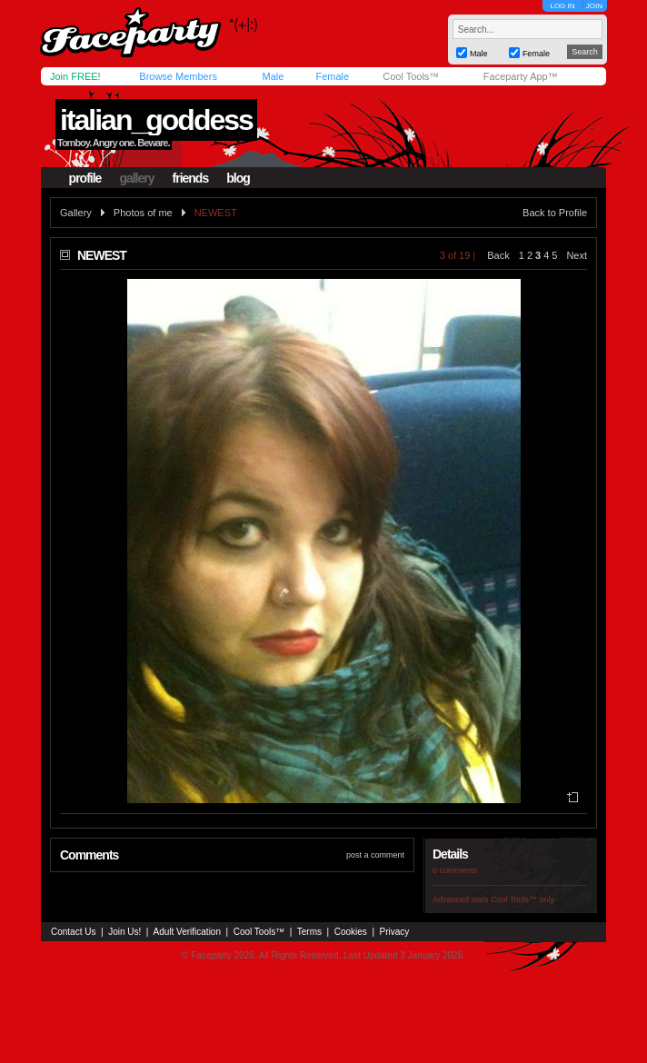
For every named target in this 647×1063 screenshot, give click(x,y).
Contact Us (73, 932)
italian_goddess (156, 120)
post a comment (375, 854)
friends (191, 178)
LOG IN (562, 6)
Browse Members (178, 76)
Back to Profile (555, 212)
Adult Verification (187, 932)
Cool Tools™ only (522, 899)
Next (576, 255)
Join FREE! (75, 76)
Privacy (395, 932)
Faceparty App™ (520, 76)
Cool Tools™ (411, 76)
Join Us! (124, 932)
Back (498, 255)
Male (273, 76)
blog (238, 178)
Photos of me (143, 212)
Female (332, 76)
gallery (136, 178)
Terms (309, 932)
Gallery (76, 212)
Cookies (350, 932)
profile (85, 178)
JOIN (594, 6)
